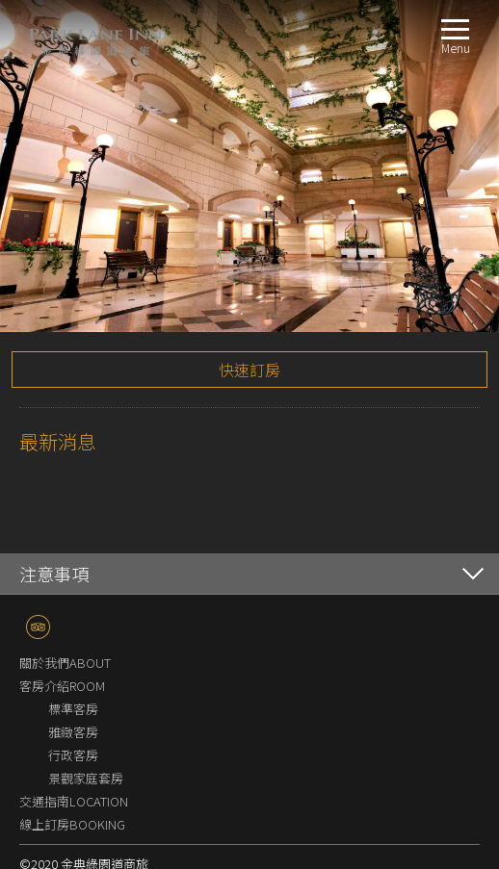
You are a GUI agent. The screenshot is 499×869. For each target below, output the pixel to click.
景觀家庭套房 (85, 686)
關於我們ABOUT (65, 571)
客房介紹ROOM (62, 594)
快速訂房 (249, 278)
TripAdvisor (38, 536)
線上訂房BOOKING (72, 733)
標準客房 (73, 617)
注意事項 (54, 482)
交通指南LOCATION (73, 710)
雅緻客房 (73, 640)
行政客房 (73, 663)
